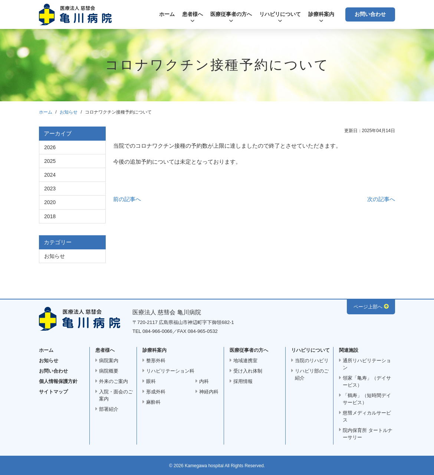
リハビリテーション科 (170, 371)
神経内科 (208, 391)
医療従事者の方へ (231, 14)
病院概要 (108, 371)
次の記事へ (381, 199)
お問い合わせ (370, 14)
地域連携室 (245, 360)
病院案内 (108, 360)
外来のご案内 (113, 381)
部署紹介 (108, 409)
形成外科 (155, 391)
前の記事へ (127, 199)
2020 (50, 202)
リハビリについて (280, 14)
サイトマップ (53, 391)
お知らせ (69, 112)
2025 (50, 161)
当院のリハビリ (312, 360)
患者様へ (192, 14)
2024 (50, 175)
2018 (50, 216)
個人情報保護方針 (58, 381)
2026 (50, 147)
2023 (50, 188)
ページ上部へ (368, 306)
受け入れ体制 (247, 371)
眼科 (151, 381)
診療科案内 (321, 14)
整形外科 (155, 360)
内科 (204, 381)
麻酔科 (153, 402)
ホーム (167, 14)
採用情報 (243, 381)
